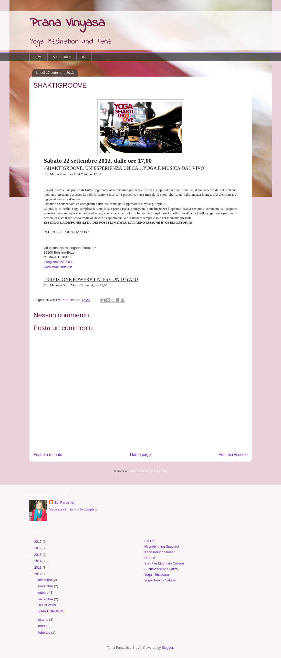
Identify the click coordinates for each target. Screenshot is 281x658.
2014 (38, 561)
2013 (38, 567)
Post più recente (48, 454)
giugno (43, 619)
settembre (46, 599)
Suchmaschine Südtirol (161, 569)
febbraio (44, 632)
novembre (46, 586)
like (84, 57)
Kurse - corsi (62, 57)
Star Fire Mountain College (164, 563)
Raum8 (149, 558)
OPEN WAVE (47, 605)
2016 (38, 548)
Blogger (167, 648)
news (38, 57)
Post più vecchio (233, 454)
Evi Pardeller (64, 502)
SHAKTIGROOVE (50, 611)
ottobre (43, 592)
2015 (38, 555)
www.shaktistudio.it (58, 267)
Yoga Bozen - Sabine (160, 580)
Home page (140, 454)
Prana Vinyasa (67, 23)
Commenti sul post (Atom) (148, 471)
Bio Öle (149, 541)
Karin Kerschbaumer (159, 552)
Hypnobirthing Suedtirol (161, 546)
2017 (38, 542)
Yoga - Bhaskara (156, 575)
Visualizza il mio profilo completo (73, 509)
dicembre (45, 580)
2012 (38, 574)
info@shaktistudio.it (58, 262)
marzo (43, 626)
